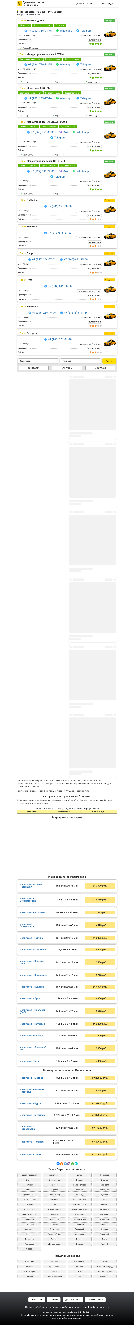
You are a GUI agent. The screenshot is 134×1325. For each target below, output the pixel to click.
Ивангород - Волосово (32, 912)
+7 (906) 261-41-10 (60, 339)
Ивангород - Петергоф (32, 1024)
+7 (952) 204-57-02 (44, 259)
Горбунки (54, 1185)
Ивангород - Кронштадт (33, 975)
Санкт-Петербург (29, 1175)
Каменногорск (79, 1185)
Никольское (29, 1209)
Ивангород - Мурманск (33, 1115)
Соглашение (36, 1300)
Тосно (104, 1239)
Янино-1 (104, 1244)
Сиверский (79, 1229)
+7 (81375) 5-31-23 (60, 232)
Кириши (54, 1190)
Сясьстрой (104, 1234)
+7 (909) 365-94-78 (40, 30)
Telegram (84, 30)
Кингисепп (104, 1185)
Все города (107, 3)
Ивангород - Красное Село (32, 962)
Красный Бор (54, 1195)
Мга (54, 1204)
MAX (64, 132)
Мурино (104, 1204)
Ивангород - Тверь (30, 1154)
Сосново (29, 1234)
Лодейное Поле (80, 1200)
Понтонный (54, 1219)
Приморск (104, 1219)
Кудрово (104, 1195)
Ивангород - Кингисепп (33, 949)
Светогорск (29, 1229)
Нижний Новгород (105, 1267)
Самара (29, 1276)
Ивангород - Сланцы (32, 1035)
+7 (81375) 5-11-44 (76, 312)
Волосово (104, 1175)
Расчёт (109, 361)
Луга (105, 1200)
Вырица (104, 1180)
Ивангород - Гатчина (32, 938)
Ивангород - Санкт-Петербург (31, 885)
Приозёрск (29, 1224)
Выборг (79, 1180)
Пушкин (54, 1224)
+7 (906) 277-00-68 (60, 206)
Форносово (29, 1244)
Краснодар (29, 1267)
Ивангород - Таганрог (32, 1142)
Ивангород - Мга (29, 1061)
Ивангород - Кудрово (32, 987)
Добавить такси (84, 3)
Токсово (79, 1239)
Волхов (29, 1180)
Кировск (29, 1249)
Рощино (104, 1224)
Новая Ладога (54, 1209)
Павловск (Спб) (29, 1214)
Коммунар (104, 1190)
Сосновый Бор (54, 1234)
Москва (79, 1267)
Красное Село (29, 1195)
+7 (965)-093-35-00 (76, 259)
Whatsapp (64, 30)
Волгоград (29, 1261)
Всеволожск (54, 1180)
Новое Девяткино (79, 1209)
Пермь (79, 1271)
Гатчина (29, 1185)
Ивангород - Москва (31, 1078)
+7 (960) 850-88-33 (43, 132)
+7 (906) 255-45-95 (44, 312)
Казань (105, 1261)
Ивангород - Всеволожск (27, 925)
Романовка (79, 1224)
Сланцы (104, 1229)
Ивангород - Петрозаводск (28, 1128)
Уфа (79, 1276)
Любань (29, 1204)
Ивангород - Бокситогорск (28, 899)
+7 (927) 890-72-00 (43, 171)
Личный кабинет (95, 1300)
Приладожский (79, 1219)
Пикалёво (104, 1214)
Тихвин (54, 1239)
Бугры (79, 1175)
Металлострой (79, 1204)
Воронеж (54, 1261)
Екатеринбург (80, 1261)
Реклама (54, 1300)
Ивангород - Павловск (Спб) (33, 1011)
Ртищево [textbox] (66, 361)
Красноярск (54, 1267)
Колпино (79, 1190)
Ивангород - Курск (30, 1103)
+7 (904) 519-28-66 (60, 286)
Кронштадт (79, 1195)
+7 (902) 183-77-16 (40, 98)
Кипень (29, 1190)
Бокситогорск (54, 1175)
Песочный (54, 1214)
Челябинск (104, 1276)
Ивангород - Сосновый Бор (33, 1048)
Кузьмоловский (29, 1200)
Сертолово (54, 1229)
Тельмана (29, 1239)
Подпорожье (29, 1219)
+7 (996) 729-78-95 (40, 64)
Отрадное (104, 1209)
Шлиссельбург (54, 1244)
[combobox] (38, 361)
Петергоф (79, 1214)
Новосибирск (29, 1271)
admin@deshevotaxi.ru (98, 1307)
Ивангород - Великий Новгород (32, 1090)
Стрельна (79, 1234)
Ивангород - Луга (30, 998)
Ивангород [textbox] (25, 361)
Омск (54, 1271)
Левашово (54, 1200)
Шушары (79, 1244)
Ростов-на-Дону (105, 1271)
